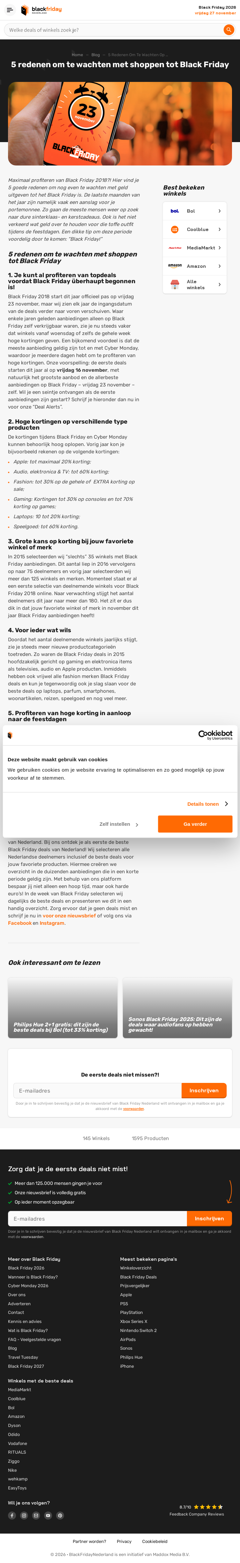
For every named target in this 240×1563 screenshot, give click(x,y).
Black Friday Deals (138, 1276)
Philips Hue (131, 1357)
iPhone (127, 1366)
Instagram (52, 923)
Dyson (14, 1425)
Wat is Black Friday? (28, 1330)
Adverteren (19, 1303)
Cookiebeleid (155, 1541)
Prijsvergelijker (135, 1285)
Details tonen (203, 804)
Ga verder (195, 824)
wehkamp (18, 1478)
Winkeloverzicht (136, 1267)
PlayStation (131, 1312)
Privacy (124, 1541)
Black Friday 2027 (26, 1366)
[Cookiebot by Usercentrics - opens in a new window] (203, 735)
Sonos (126, 1348)
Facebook (20, 923)
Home (77, 54)
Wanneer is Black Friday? (33, 1276)
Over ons (17, 1294)
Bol (11, 1407)
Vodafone (17, 1443)
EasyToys (17, 1487)
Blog (95, 54)
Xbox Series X (133, 1321)
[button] (209, 1507)
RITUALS (17, 1452)
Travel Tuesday (23, 1357)
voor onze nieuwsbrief (69, 916)
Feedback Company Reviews (197, 1514)
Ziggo (13, 1461)
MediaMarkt (19, 1389)
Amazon (16, 1416)
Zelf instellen (118, 824)
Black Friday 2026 (26, 1267)
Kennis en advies (25, 1321)
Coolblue (16, 1398)
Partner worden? (89, 1541)
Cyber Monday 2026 (28, 1285)
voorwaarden (133, 1108)
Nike (12, 1470)
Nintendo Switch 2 (138, 1330)
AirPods (128, 1339)
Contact (16, 1312)
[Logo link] (14, 1517)
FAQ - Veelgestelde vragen (34, 1339)
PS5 (124, 1303)
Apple (126, 1294)
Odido (14, 1434)
